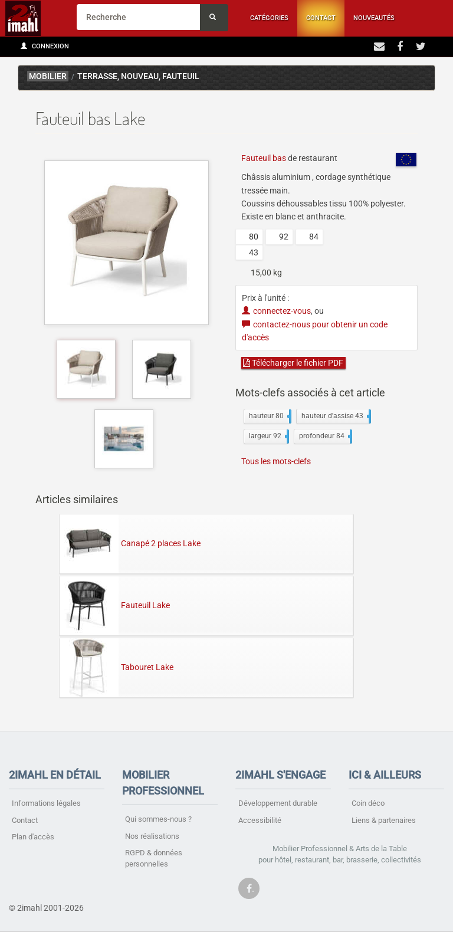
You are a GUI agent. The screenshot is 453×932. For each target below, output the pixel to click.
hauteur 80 (269, 416)
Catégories (269, 18)
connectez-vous (276, 311)
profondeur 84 (324, 436)
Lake (415, 77)
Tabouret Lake (116, 667)
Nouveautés (374, 18)
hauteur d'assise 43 (335, 416)
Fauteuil (180, 76)
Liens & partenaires (384, 820)
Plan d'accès (33, 836)
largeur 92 (268, 436)
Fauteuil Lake (115, 605)
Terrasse (97, 76)
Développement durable (277, 803)
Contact (321, 18)
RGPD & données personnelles (153, 858)
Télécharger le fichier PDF (293, 362)
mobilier (48, 76)
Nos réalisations (152, 836)
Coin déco (368, 803)
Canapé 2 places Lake (130, 543)
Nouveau (140, 76)
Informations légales (46, 803)
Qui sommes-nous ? (158, 819)
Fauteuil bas (263, 158)
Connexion (45, 46)
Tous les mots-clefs (276, 461)
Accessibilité (259, 820)
